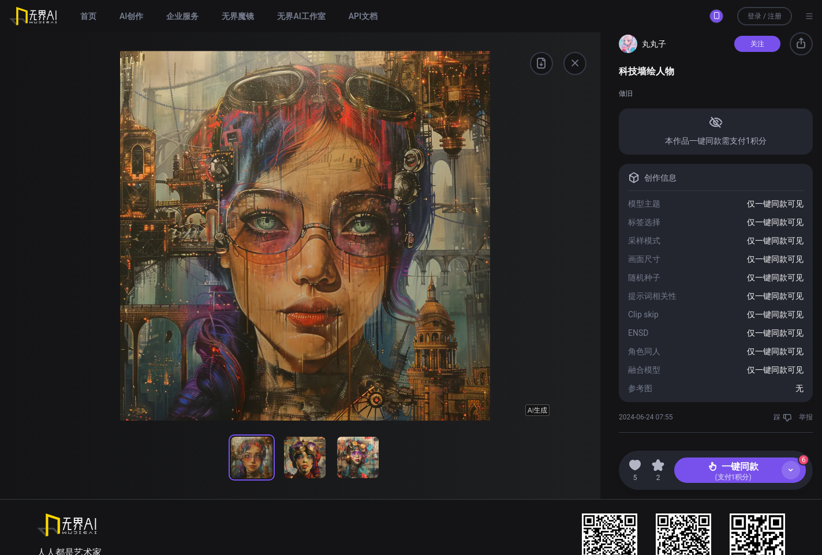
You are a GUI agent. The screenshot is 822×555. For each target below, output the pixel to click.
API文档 (363, 16)
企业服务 (182, 16)
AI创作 (131, 16)
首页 (88, 16)
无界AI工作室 (301, 16)
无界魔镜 (238, 16)
